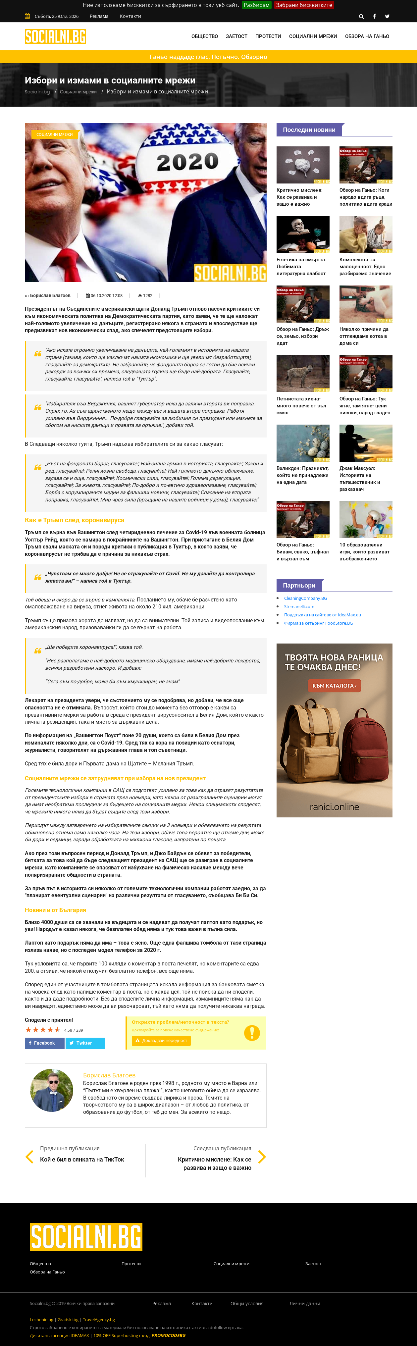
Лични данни (304, 1303)
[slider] (43, 1029)
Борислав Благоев (50, 295)
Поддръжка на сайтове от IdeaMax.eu (322, 615)
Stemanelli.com (299, 606)
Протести (268, 36)
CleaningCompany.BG (305, 598)
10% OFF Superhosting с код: (139, 1335)
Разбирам (257, 5)
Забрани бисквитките (304, 5)
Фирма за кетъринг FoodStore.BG (318, 623)
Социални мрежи (313, 36)
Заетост (236, 36)
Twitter (81, 1043)
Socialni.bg (37, 91)
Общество (204, 36)
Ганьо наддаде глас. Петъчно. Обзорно (208, 57)
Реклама (99, 16)
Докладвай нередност (161, 1040)
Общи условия (247, 1303)
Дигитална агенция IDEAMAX (59, 1335)
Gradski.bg (68, 1319)
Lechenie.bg (41, 1319)
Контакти (130, 16)
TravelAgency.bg (99, 1319)
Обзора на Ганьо (367, 36)
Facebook (42, 1043)
